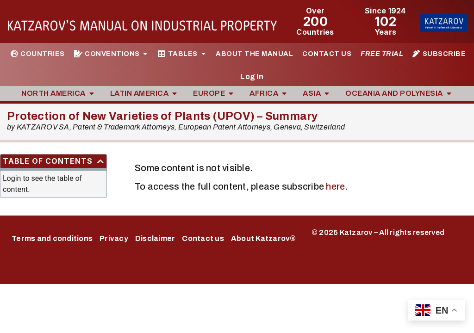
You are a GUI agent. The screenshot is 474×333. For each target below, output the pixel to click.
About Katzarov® (263, 238)
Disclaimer (155, 238)
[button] (100, 161)
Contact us (203, 238)
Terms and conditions (52, 238)
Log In (251, 76)
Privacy (114, 238)
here (335, 186)
